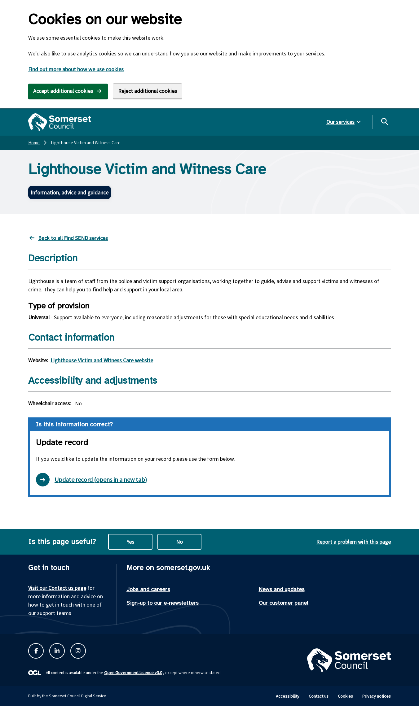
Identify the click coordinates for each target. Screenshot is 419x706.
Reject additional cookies (147, 90)
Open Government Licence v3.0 (133, 672)
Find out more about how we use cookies (76, 69)
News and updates (282, 589)
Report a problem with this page (353, 541)
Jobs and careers (148, 589)
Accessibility (287, 696)
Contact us (319, 696)
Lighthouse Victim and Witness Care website (102, 360)
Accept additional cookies (63, 90)
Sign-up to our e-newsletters (162, 602)
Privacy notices (376, 696)
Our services (340, 121)
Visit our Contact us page (57, 587)
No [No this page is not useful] (179, 541)
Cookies (345, 696)
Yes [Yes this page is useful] (130, 541)
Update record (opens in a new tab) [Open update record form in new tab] (91, 479)
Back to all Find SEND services (73, 238)
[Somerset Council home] (59, 122)
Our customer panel (283, 602)
